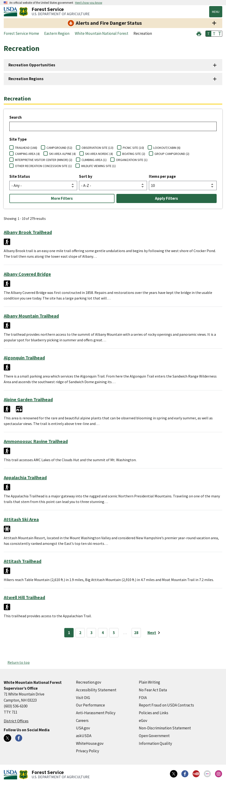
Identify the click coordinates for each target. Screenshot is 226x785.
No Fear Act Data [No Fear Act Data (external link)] (153, 689)
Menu (215, 12)
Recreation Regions (25, 78)
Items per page (162, 176)
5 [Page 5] (114, 632)
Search (15, 117)
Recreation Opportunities (31, 65)
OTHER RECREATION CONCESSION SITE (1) (43, 166)
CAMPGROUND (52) (59, 148)
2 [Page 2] (80, 632)
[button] (199, 33)
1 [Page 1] (69, 632)
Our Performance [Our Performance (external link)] (90, 705)
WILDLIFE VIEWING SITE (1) (98, 166)
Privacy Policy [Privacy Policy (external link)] (87, 750)
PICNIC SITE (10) (133, 148)
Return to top (18, 662)
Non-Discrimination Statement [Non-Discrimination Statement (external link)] (165, 728)
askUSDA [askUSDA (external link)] (83, 735)
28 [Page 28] (136, 632)
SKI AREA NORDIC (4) (99, 154)
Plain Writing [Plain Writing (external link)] (149, 682)
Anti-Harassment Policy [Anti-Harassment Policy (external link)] (95, 712)
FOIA (143, 697)
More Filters (62, 198)
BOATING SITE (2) (133, 154)
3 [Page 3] (91, 632)
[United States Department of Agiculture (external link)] (11, 11)
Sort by (85, 176)
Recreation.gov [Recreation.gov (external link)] (88, 682)
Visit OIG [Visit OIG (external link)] (83, 697)
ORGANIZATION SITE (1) (131, 160)
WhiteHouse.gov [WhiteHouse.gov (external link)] (90, 743)
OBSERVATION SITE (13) (97, 148)
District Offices (16, 721)
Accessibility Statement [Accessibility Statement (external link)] (96, 689)
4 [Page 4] (103, 632)
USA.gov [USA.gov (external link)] (83, 728)
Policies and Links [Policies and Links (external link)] (153, 712)
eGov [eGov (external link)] (143, 720)
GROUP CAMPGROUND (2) (171, 154)
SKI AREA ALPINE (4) (62, 154)
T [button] (208, 33)
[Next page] (154, 632)
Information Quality (155, 743)
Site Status (19, 176)
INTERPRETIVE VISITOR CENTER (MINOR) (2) (43, 160)
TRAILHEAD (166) (26, 148)
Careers (82, 720)
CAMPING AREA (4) (27, 154)
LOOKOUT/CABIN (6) (166, 148)
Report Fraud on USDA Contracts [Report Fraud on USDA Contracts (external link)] (166, 705)
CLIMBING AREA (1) (94, 160)
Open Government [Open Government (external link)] (154, 735)
